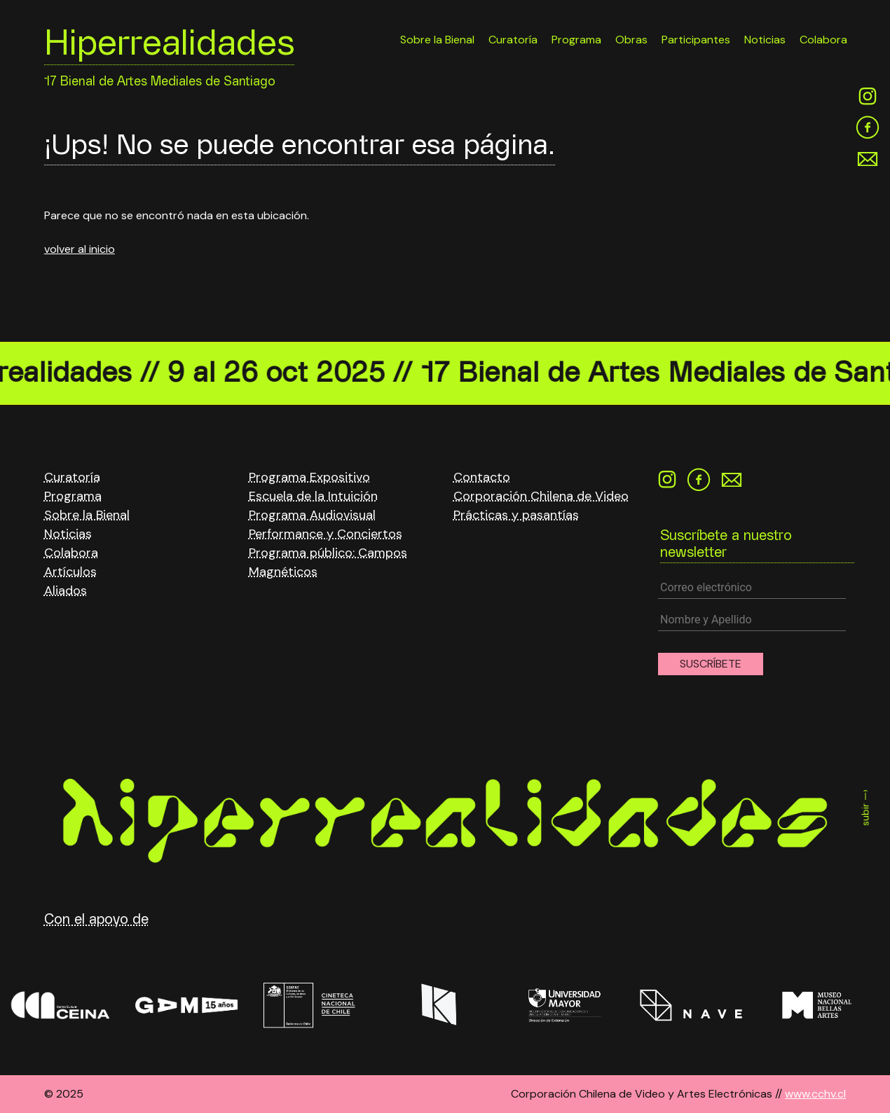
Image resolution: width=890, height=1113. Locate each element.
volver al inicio (79, 249)
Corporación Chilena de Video (541, 496)
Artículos (70, 571)
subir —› (865, 807)
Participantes (696, 39)
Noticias (765, 39)
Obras (631, 39)
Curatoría (513, 39)
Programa (576, 39)
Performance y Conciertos (325, 533)
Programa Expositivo (309, 477)
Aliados (65, 590)
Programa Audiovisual (312, 514)
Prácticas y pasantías (516, 514)
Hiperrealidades (169, 46)
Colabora (823, 39)
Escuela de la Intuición (313, 496)
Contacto (481, 477)
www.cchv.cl (815, 1093)
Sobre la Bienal (437, 39)
